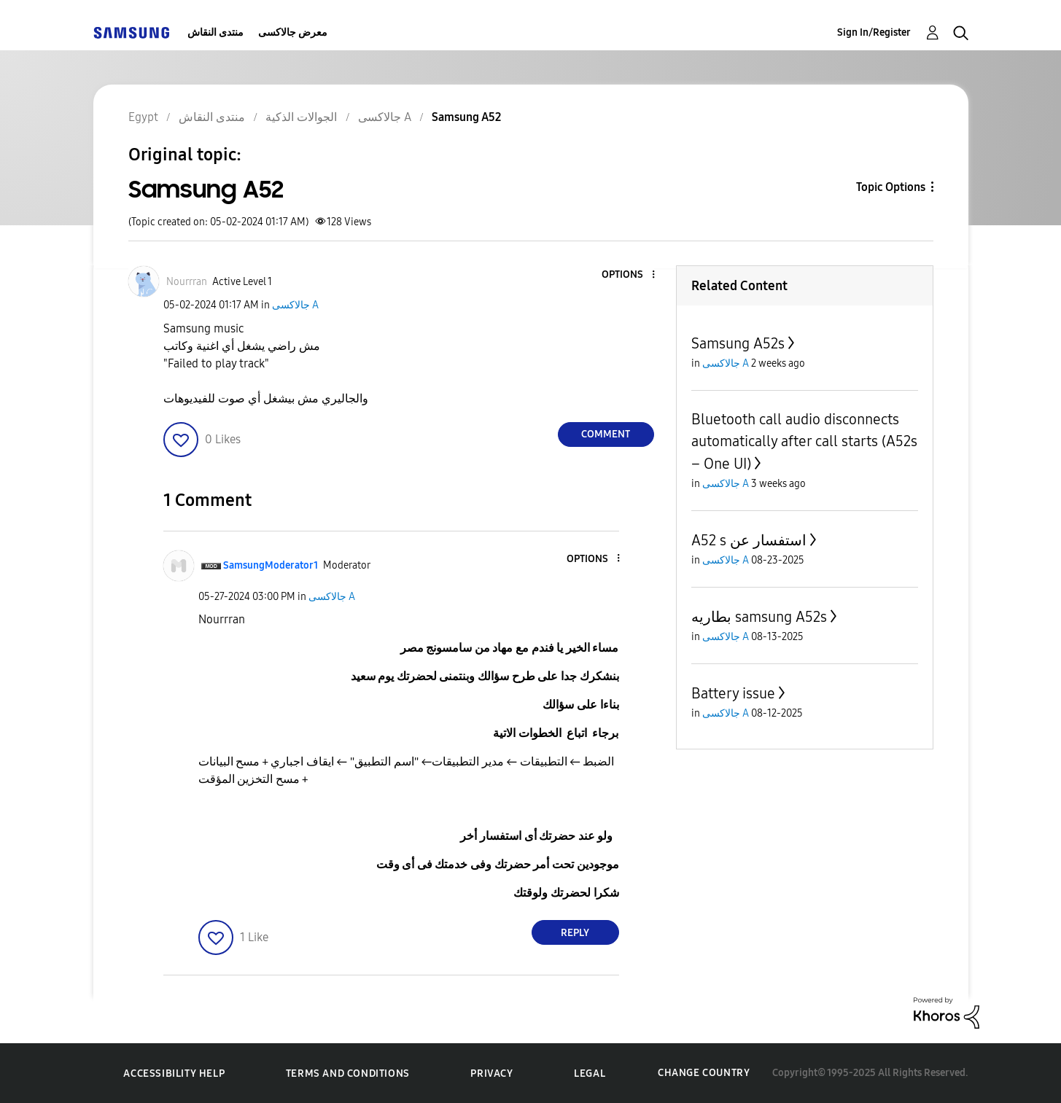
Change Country (704, 1073)
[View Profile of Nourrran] (186, 282)
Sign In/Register (874, 32)
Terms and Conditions (348, 1073)
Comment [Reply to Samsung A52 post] (605, 434)
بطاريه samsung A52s (759, 616)
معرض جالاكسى (292, 32)
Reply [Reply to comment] (575, 933)
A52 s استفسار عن (749, 540)
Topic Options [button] (890, 187)
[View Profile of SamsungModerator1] (270, 565)
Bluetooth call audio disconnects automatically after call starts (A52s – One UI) (804, 441)
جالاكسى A (295, 305)
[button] (628, 275)
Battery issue (733, 693)
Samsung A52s (738, 343)
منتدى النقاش (215, 32)
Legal (589, 1073)
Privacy (491, 1073)
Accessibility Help (174, 1073)
